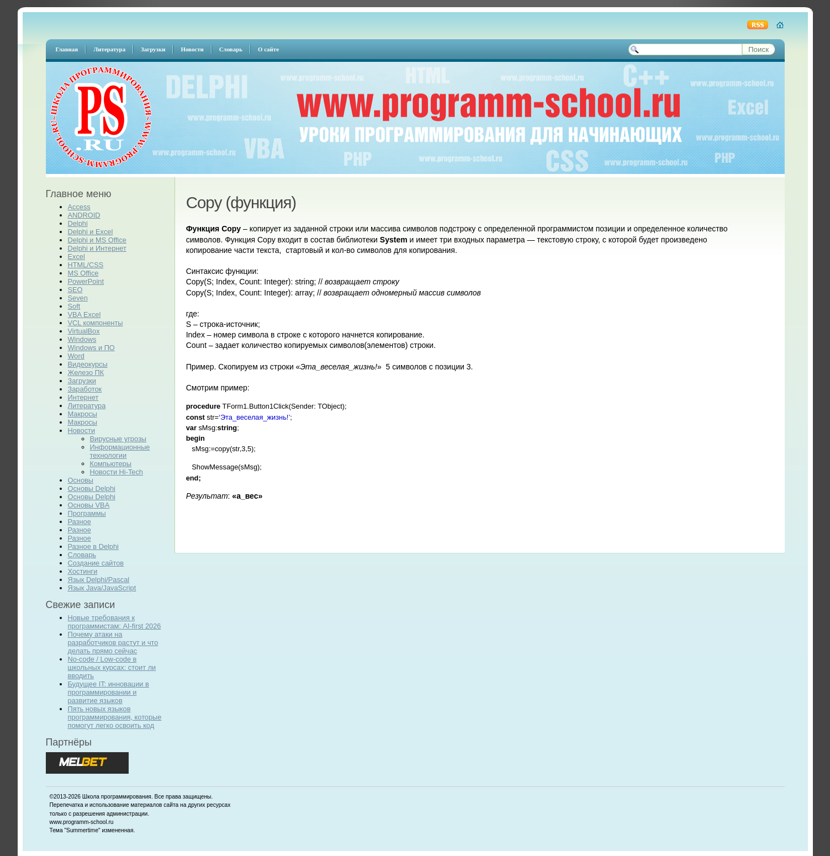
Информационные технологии (120, 451)
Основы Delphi (91, 488)
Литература (87, 405)
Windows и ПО (91, 348)
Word (76, 356)
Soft (74, 306)
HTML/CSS (86, 265)
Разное (79, 521)
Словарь (82, 555)
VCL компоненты (95, 323)
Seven (78, 298)
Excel (76, 256)
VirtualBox (84, 331)
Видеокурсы (88, 364)
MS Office (83, 273)
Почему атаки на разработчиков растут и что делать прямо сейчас (113, 642)
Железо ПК (86, 372)
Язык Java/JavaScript (102, 588)
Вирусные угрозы (118, 439)
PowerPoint (86, 281)
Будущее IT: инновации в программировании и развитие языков (108, 692)
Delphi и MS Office (97, 240)
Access (79, 207)
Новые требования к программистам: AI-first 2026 (114, 622)
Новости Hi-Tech (116, 472)
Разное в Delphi (93, 546)
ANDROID (84, 215)
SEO (75, 290)
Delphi (78, 223)
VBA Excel (84, 314)
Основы (81, 480)
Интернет (83, 397)
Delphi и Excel (90, 232)
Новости (82, 430)
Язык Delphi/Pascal (99, 579)
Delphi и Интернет (97, 248)
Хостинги (83, 571)
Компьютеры (110, 463)
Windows (82, 339)
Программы (87, 513)
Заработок (85, 389)
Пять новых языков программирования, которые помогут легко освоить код (115, 717)
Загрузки (82, 381)
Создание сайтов (96, 563)
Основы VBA (89, 505)
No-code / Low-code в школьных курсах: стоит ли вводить (112, 667)
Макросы (82, 414)
